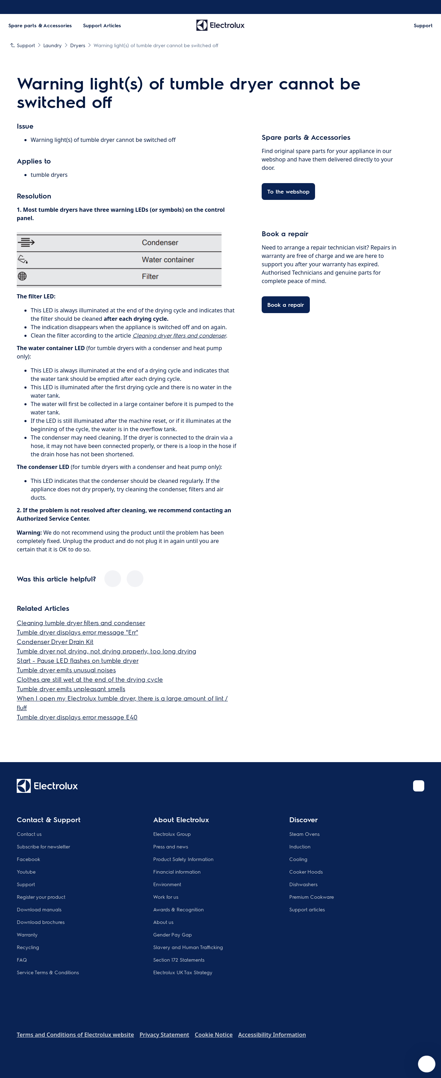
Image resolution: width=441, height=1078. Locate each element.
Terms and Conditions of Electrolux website (75, 1035)
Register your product (41, 896)
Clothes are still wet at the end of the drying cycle (90, 679)
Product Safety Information (183, 859)
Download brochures (41, 922)
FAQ (22, 959)
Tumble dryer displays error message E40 (77, 717)
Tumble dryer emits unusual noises (66, 670)
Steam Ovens (304, 834)
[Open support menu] (426, 1064)
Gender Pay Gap (172, 934)
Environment (167, 884)
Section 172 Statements (178, 959)
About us (163, 922)
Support (26, 884)
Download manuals (39, 909)
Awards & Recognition (178, 909)
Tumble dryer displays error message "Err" (77, 632)
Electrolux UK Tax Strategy (182, 972)
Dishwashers (303, 884)
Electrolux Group (172, 834)
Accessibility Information (272, 1035)
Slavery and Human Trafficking (188, 947)
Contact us (29, 834)
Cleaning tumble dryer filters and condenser (81, 622)
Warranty (27, 934)
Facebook (28, 859)
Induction (300, 846)
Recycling (28, 947)
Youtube (26, 871)
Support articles (307, 909)
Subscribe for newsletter (43, 846)
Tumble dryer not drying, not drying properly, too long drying (106, 651)
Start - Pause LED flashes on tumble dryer (78, 660)
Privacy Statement (164, 1035)
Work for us (165, 896)
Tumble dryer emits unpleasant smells (71, 689)
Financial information (177, 871)
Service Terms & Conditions (48, 972)
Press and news (170, 846)
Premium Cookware (311, 896)
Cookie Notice (213, 1035)
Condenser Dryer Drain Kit (55, 641)
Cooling (298, 859)
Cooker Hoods (306, 871)
